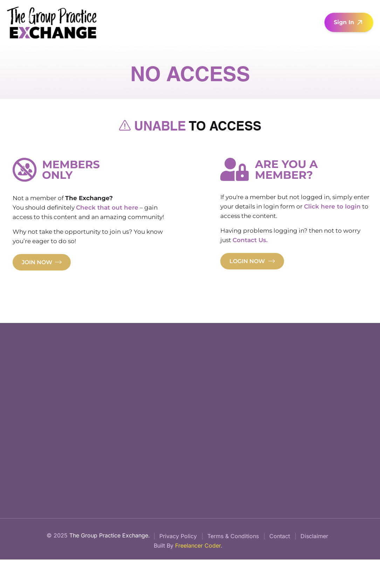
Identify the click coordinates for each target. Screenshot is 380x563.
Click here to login (332, 207)
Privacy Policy (178, 538)
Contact (279, 538)
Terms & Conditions (233, 538)
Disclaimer (314, 538)
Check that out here (107, 208)
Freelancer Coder (198, 548)
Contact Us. (250, 240)
